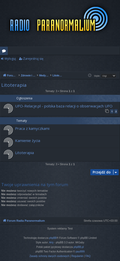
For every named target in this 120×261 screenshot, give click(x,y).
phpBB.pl (79, 247)
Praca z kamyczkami (32, 128)
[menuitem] (49, 256)
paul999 (80, 251)
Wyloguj (10, 58)
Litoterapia (14, 85)
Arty (51, 242)
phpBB (53, 238)
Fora (5, 51)
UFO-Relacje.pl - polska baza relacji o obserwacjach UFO (63, 105)
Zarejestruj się (33, 58)
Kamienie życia (27, 140)
